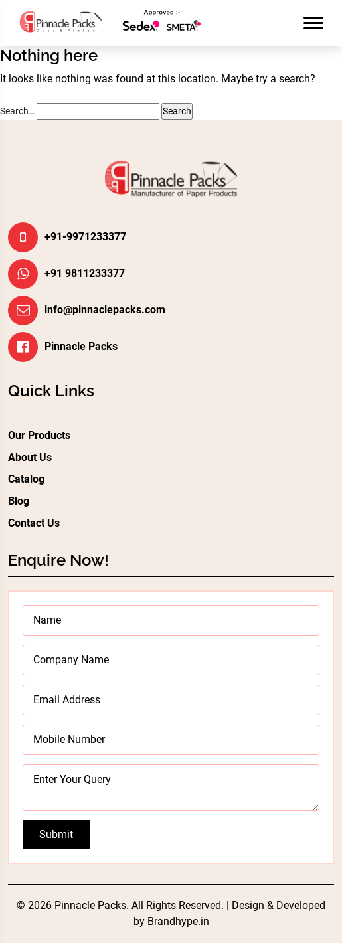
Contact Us (34, 523)
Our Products (39, 435)
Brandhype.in (178, 921)
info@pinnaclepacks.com (104, 309)
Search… (17, 111)
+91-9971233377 (85, 236)
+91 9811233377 (84, 273)
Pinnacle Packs (81, 346)
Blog (18, 501)
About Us (30, 457)
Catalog (26, 479)
